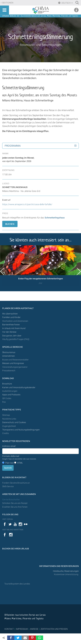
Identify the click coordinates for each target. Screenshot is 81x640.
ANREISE (34, 629)
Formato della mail (19, 457)
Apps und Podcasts (11, 394)
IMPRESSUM (22, 629)
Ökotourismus (8, 352)
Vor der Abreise (9, 332)
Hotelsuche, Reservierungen (66, 571)
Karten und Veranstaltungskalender (18, 387)
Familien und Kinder (11, 317)
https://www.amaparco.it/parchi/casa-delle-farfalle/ (27, 204)
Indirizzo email (8, 446)
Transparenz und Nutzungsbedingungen (21, 429)
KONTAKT (9, 629)
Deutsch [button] (67, 3)
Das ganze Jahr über (11, 335)
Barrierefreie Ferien (11, 324)
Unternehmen (8, 356)
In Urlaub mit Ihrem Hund (13, 328)
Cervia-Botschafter (11, 499)
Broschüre (7, 383)
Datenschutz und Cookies (14, 422)
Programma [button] (13, 145)
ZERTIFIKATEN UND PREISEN (54, 629)
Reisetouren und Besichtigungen (40, 45)
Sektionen (7, 3)
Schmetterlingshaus (55, 217)
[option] (40, 265)
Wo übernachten (10, 313)
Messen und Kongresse (13, 363)
